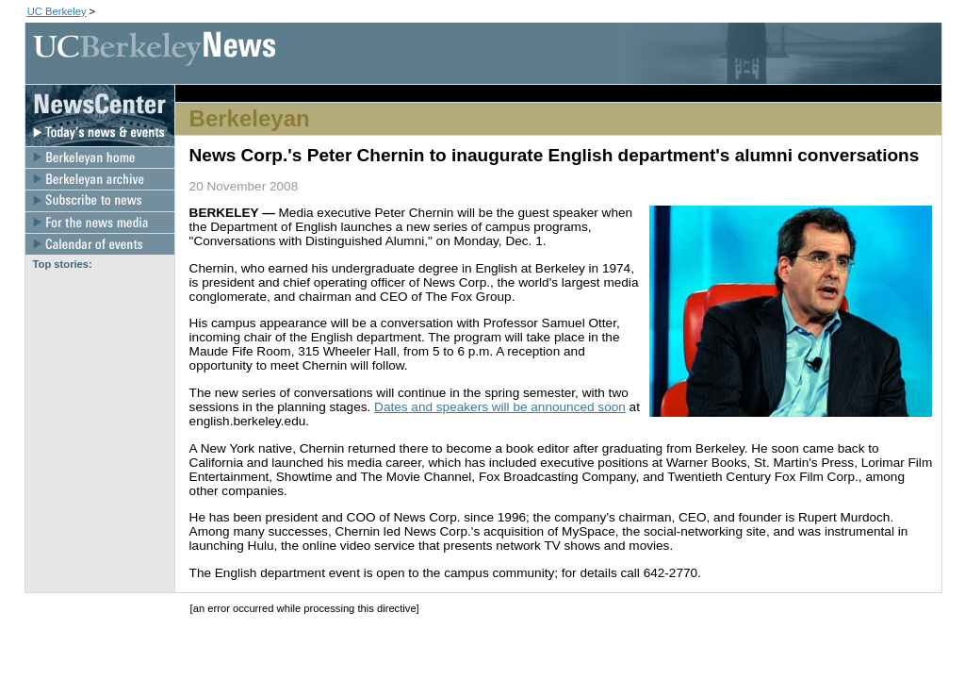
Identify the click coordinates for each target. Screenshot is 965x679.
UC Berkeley (57, 11)
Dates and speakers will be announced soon (500, 407)
